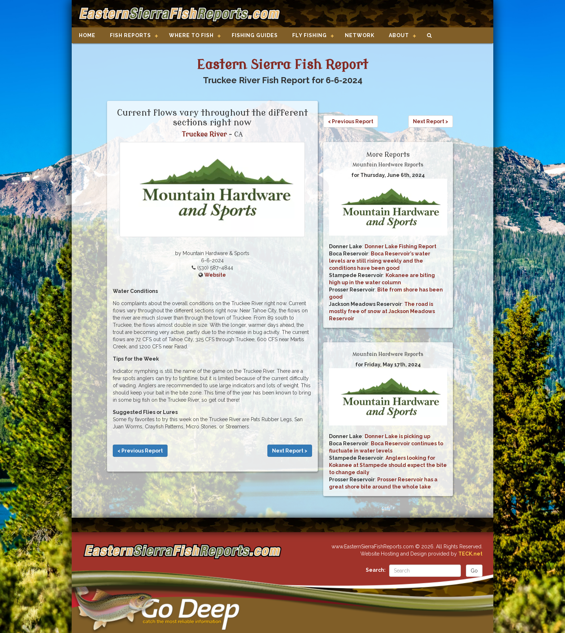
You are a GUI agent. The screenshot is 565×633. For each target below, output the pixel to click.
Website (215, 275)
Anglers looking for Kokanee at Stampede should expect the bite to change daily (388, 465)
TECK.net (470, 554)
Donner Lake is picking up (397, 436)
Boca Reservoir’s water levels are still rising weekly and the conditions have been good (379, 261)
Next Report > (289, 451)
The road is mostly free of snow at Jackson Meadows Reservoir (382, 311)
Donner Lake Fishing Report (400, 246)
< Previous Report (140, 451)
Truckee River (204, 134)
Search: (376, 570)
